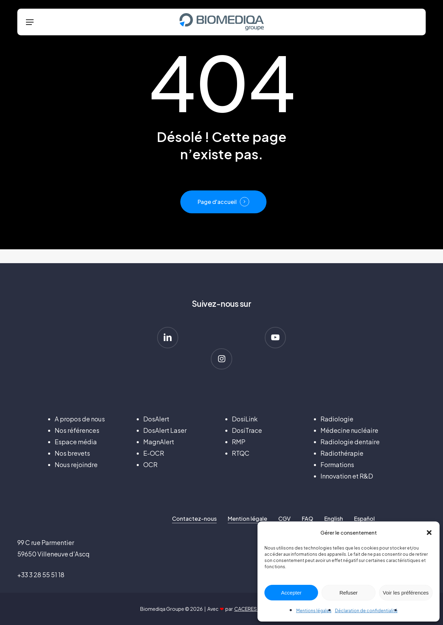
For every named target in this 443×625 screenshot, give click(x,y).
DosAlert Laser (165, 430)
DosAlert (156, 419)
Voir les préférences (406, 593)
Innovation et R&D (346, 476)
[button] (429, 532)
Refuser (349, 593)
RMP (238, 442)
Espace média (76, 442)
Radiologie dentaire (350, 442)
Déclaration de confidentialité (366, 610)
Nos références (77, 430)
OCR (150, 464)
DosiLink (244, 419)
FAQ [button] (307, 518)
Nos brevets (72, 453)
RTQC (241, 453)
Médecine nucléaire (349, 430)
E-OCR (153, 453)
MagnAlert (158, 442)
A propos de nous (80, 419)
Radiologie (336, 419)
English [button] (333, 518)
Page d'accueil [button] (217, 201)
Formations (337, 464)
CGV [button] (284, 518)
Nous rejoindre (76, 464)
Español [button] (364, 518)
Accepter (291, 593)
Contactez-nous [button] (194, 518)
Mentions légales (314, 610)
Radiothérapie (341, 453)
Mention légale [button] (247, 518)
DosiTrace (247, 430)
